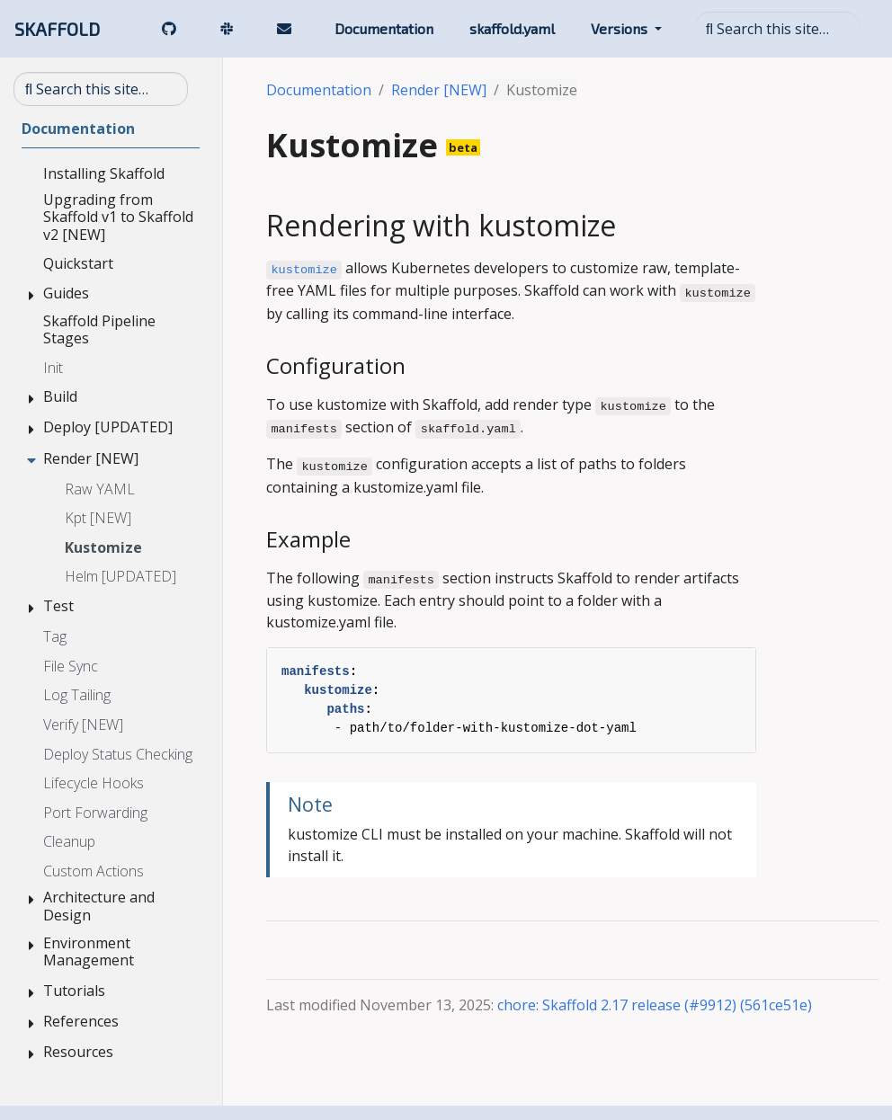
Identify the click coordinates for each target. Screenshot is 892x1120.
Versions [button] (621, 28)
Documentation (318, 90)
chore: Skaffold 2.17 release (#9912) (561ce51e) (654, 1005)
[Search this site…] (777, 29)
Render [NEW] (438, 90)
